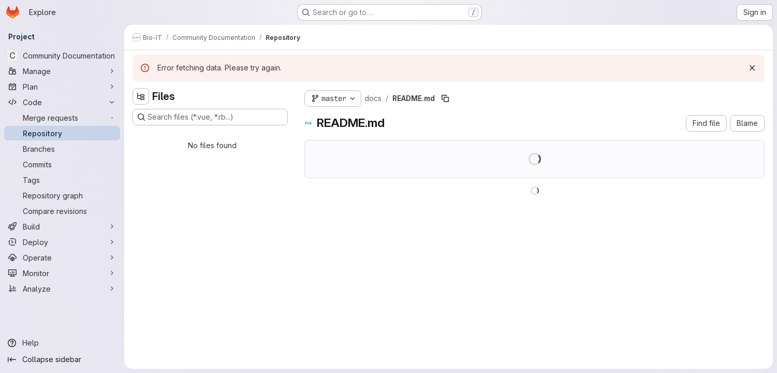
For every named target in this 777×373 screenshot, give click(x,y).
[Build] (62, 226)
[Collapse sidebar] (62, 359)
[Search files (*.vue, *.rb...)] (210, 117)
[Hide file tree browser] (141, 96)
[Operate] (62, 257)
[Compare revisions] (62, 211)
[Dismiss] (752, 68)
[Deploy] (62, 242)
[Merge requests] (62, 117)
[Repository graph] (62, 195)
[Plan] (62, 86)
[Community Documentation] (62, 55)
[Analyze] (62, 288)
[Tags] (62, 180)
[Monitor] (62, 273)
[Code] (62, 102)
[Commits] (62, 164)
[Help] (62, 343)
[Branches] (62, 148)
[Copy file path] (445, 98)
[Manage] (62, 71)
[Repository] (62, 133)
